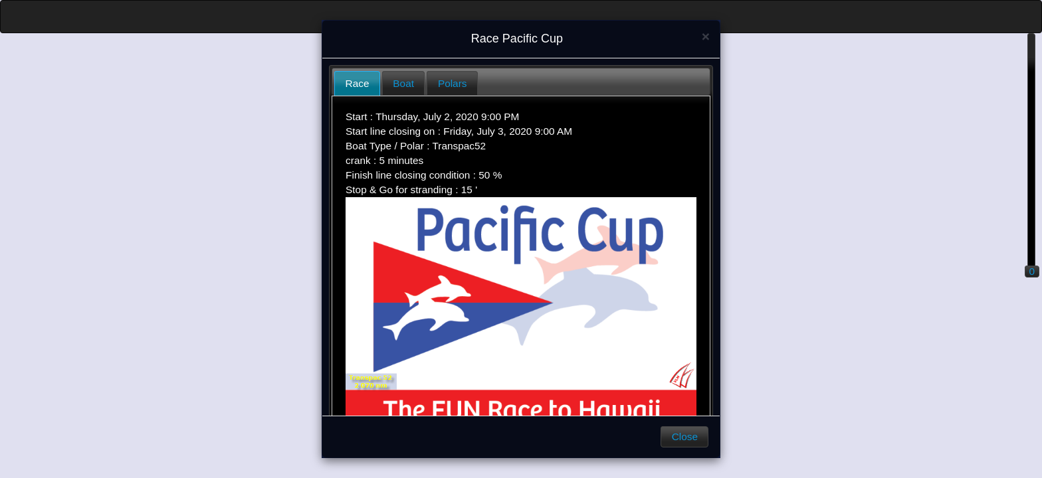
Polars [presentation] (452, 83)
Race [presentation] (357, 83)
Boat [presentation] (403, 83)
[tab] (357, 83)
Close (685, 436)
